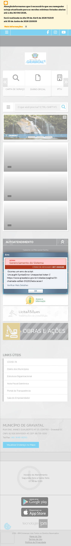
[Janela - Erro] (36, 273)
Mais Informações (13, 26)
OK (35, 290)
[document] (35, 273)
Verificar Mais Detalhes (17, 285)
